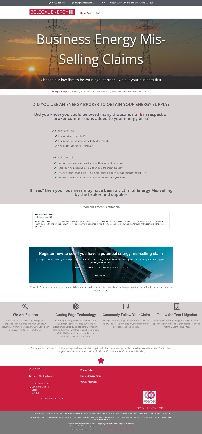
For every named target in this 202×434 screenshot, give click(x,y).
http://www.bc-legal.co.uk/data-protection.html (118, 430)
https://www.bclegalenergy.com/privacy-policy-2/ (115, 426)
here (124, 91)
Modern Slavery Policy (90, 376)
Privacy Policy (86, 370)
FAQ (98, 13)
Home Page (85, 13)
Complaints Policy (88, 382)
